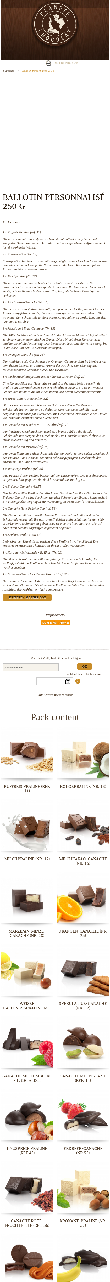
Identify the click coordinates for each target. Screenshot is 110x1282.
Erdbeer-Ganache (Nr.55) (25, 486)
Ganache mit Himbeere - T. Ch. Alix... (27, 1078)
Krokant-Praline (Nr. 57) (24, 534)
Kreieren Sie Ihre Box (27, 598)
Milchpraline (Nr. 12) (22, 276)
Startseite (8, 70)
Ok (84, 667)
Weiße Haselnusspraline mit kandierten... (27, 1008)
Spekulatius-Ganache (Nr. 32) (28, 398)
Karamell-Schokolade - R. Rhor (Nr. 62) (35, 552)
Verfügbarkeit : (55, 615)
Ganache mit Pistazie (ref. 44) (28, 447)
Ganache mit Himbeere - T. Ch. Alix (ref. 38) (38, 425)
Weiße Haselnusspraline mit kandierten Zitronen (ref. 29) (46, 377)
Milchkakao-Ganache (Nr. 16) (28, 302)
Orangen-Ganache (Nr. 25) (26, 355)
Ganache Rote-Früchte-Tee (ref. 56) (32, 508)
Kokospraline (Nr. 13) (22, 254)
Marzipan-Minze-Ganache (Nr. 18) (31, 328)
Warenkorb (66, 63)
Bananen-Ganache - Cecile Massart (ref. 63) (38, 574)
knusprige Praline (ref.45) (25, 469)
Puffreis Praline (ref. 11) (24, 232)
